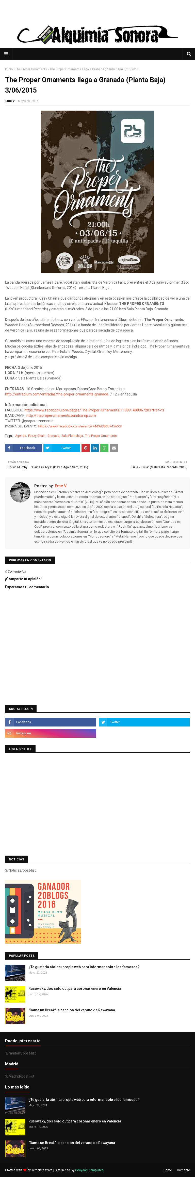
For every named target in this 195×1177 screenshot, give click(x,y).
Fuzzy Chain (36, 436)
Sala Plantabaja (72, 436)
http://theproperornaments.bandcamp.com (61, 415)
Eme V (10, 101)
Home (168, 1170)
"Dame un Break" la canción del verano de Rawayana (71, 1010)
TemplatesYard (42, 1170)
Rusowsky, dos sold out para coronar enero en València (74, 988)
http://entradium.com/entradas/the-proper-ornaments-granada (56, 394)
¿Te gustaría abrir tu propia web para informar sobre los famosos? (84, 967)
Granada (53, 436)
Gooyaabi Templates (89, 1170)
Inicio (9, 69)
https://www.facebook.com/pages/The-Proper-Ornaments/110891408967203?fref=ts (94, 410)
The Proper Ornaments (31, 69)
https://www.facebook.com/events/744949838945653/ (80, 426)
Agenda (20, 436)
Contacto (183, 1170)
